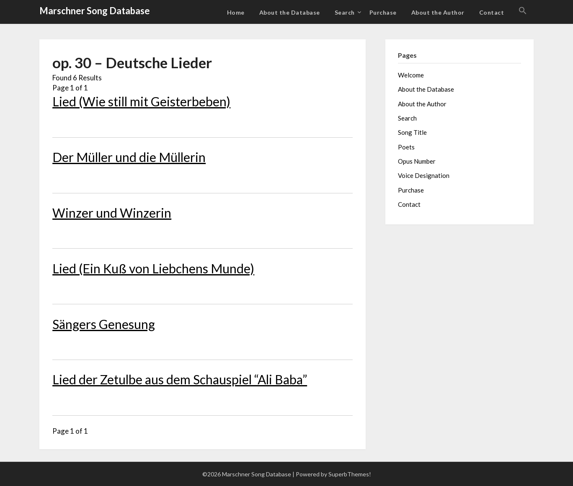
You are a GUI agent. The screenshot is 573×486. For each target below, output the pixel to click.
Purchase (383, 12)
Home (236, 12)
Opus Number (417, 161)
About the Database (289, 12)
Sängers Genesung (103, 324)
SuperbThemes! (349, 474)
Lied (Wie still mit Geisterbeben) (141, 101)
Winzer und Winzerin (111, 212)
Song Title (412, 132)
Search (345, 12)
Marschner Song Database (94, 10)
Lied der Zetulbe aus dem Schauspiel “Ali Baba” (179, 379)
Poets (406, 147)
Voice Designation (423, 175)
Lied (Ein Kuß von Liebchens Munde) (153, 268)
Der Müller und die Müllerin (129, 157)
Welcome (411, 75)
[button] (523, 11)
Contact (491, 12)
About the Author (438, 12)
